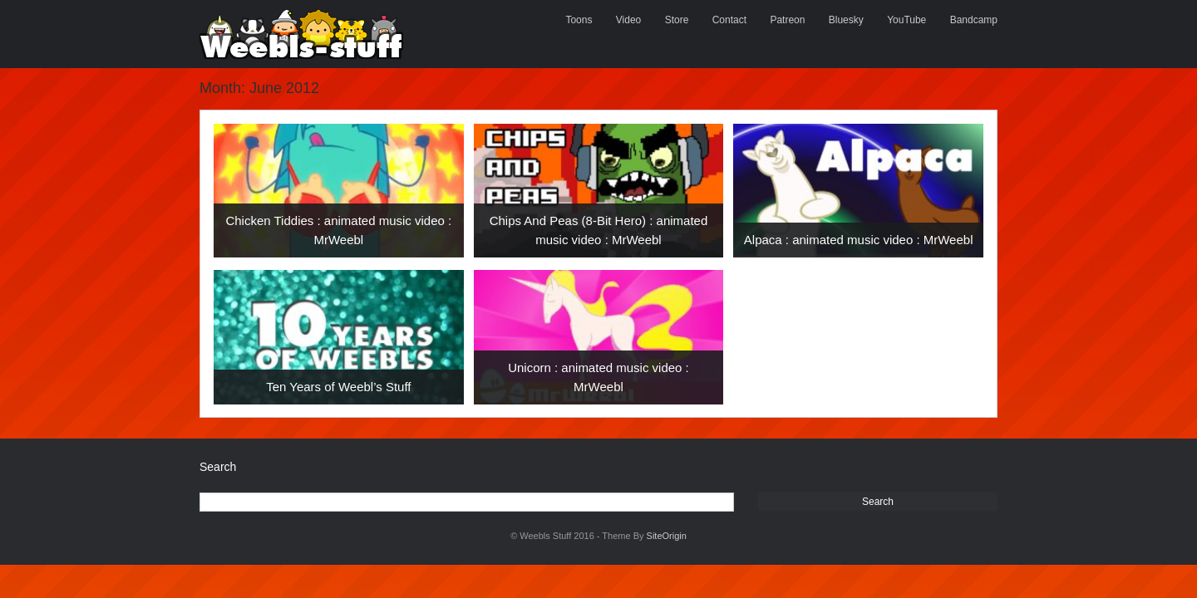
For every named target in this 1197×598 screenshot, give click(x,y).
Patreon (787, 20)
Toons (578, 20)
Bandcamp (974, 20)
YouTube (906, 20)
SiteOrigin (667, 536)
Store (677, 20)
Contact (729, 20)
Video (628, 20)
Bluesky (846, 20)
